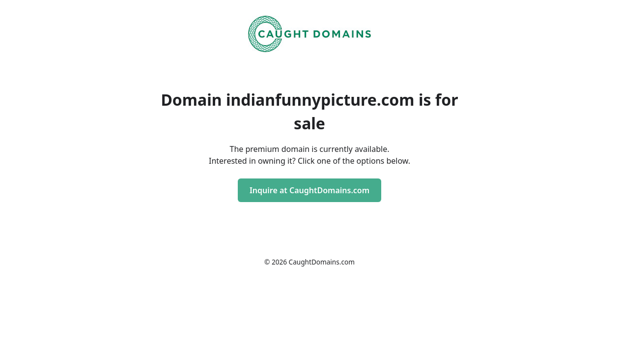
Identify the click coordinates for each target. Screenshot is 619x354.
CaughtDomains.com (322, 261)
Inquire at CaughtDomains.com (309, 190)
